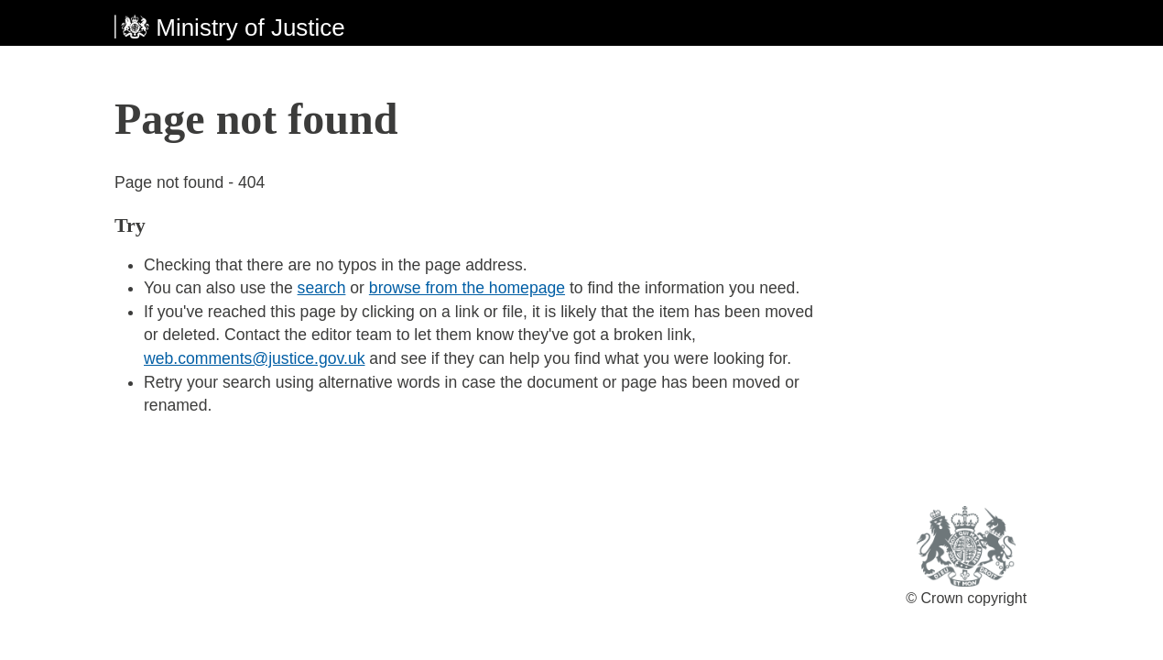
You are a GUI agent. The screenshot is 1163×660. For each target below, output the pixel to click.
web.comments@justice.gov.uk (254, 358)
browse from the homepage (467, 288)
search (322, 288)
